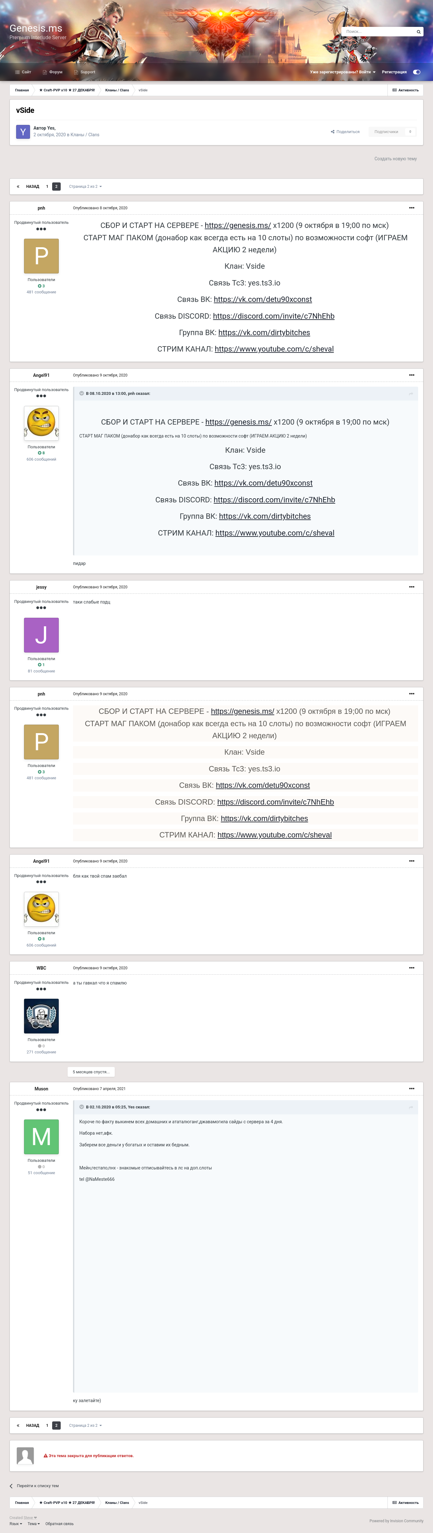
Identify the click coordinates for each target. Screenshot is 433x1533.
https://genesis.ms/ (238, 225)
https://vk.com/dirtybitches (264, 332)
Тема (34, 1524)
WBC (41, 968)
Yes (50, 128)
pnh (41, 208)
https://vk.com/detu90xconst (263, 299)
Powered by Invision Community (396, 1521)
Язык (15, 1524)
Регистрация (394, 72)
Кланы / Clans (84, 134)
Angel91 (41, 375)
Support (87, 72)
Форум (55, 72)
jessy (41, 587)
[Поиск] (377, 31)
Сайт (26, 72)
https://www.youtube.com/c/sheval (274, 349)
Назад (32, 186)
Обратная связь (60, 1524)
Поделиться (345, 131)
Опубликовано (100, 208)
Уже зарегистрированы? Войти (343, 72)
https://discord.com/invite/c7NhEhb (274, 316)
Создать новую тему (396, 158)
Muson (41, 1088)
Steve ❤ (30, 1518)
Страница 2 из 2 (85, 186)
